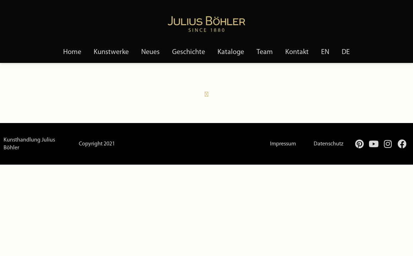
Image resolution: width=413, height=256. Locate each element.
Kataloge (230, 52)
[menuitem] (325, 52)
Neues (150, 52)
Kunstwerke (111, 52)
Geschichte (188, 52)
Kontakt (297, 52)
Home (72, 52)
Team (265, 52)
